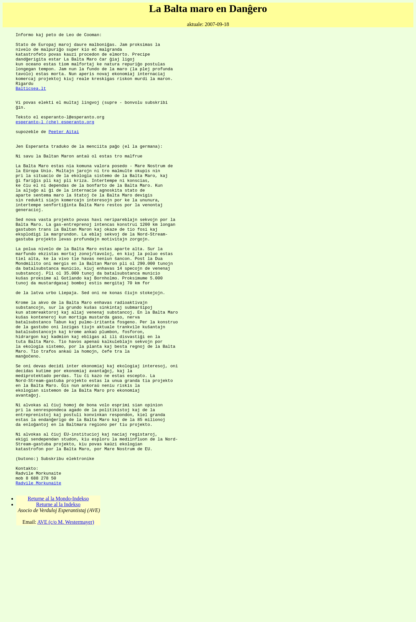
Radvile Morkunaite (38, 572)
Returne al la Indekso (58, 595)
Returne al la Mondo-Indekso (58, 589)
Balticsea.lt (31, 100)
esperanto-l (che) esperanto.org (55, 139)
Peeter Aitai (63, 151)
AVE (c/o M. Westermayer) (65, 612)
